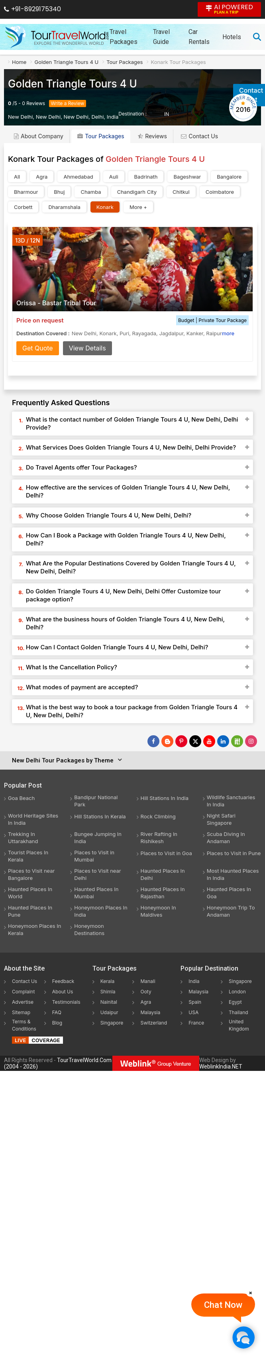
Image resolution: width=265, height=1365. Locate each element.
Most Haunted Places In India (233, 874)
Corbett (23, 207)
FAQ (56, 1012)
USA (193, 1012)
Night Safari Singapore (221, 819)
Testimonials (66, 1002)
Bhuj (59, 192)
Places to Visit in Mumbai (94, 856)
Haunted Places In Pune (30, 911)
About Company (38, 136)
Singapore (112, 1023)
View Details (87, 348)
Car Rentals (199, 37)
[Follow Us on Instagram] (251, 741)
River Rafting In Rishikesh (159, 837)
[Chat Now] (243, 1337)
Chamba (90, 192)
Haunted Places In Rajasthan (163, 892)
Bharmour (26, 192)
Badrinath (146, 176)
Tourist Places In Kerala (28, 856)
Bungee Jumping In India (98, 837)
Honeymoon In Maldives (158, 911)
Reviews (35, 103)
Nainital (108, 1002)
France (196, 1023)
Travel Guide (161, 37)
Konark (105, 207)
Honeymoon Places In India (101, 911)
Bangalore (229, 176)
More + (138, 207)
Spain (194, 1002)
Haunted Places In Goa (229, 892)
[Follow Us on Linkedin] (223, 741)
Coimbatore (220, 192)
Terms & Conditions (24, 1025)
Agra (41, 176)
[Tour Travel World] (57, 36)
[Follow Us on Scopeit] (237, 741)
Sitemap (21, 1012)
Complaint (23, 992)
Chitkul (181, 192)
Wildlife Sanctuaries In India (231, 801)
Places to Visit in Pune (234, 853)
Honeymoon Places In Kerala (34, 929)
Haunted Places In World (30, 892)
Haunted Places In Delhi (163, 874)
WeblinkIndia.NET (220, 1066)
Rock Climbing (158, 816)
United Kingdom (239, 1025)
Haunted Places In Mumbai (96, 892)
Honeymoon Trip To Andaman (231, 911)
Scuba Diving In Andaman (226, 837)
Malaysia (150, 1012)
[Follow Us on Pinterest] (181, 741)
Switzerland (153, 1023)
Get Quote (37, 348)
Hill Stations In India (165, 798)
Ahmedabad (78, 176)
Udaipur (109, 1012)
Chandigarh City (137, 192)
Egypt (235, 1002)
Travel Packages (123, 37)
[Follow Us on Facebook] (153, 741)
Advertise (22, 1002)
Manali (147, 981)
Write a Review (67, 103)
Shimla (108, 992)
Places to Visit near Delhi (97, 874)
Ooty (145, 992)
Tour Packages (100, 136)
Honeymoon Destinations (89, 929)
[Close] (250, 1293)
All (17, 176)
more (228, 333)
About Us (62, 992)
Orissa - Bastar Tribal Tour (56, 303)
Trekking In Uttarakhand (23, 837)
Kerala (107, 981)
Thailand (238, 1012)
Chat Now (223, 1305)
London (237, 992)
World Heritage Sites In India (33, 819)
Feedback (63, 981)
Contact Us (199, 136)
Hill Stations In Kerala (100, 816)
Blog (57, 1023)
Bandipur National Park (96, 801)
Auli (113, 176)
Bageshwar (187, 176)
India (193, 981)
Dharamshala (64, 207)
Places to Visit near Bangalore (31, 874)
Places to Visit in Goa (166, 853)
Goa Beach (21, 798)
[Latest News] (167, 741)
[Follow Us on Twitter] (195, 741)
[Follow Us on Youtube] (209, 741)
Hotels (231, 37)
